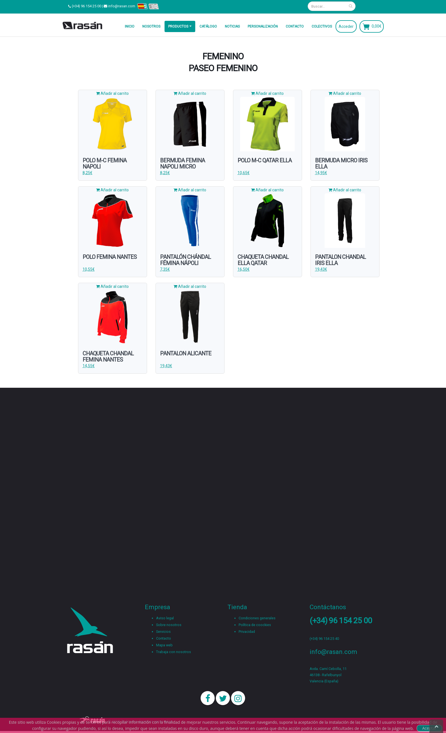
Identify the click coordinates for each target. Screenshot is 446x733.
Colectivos (322, 26)
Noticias (232, 26)
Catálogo (208, 26)
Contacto (295, 26)
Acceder (346, 26)
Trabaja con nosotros (173, 652)
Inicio (129, 26)
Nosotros (151, 26)
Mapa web (164, 645)
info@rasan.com (121, 6)
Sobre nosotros (168, 625)
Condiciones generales (257, 618)
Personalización (263, 26)
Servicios (163, 631)
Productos (178, 26)
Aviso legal (165, 618)
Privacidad (247, 631)
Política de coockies (255, 625)
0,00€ (376, 26)
